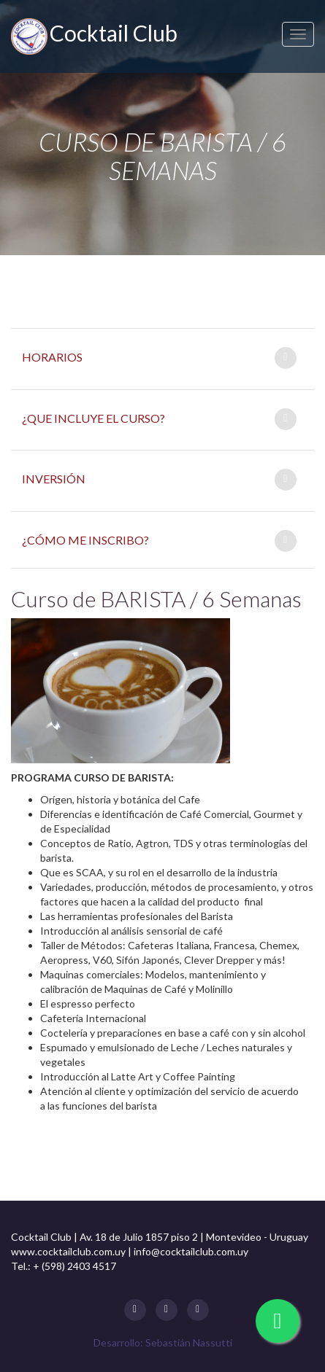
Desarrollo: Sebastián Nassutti (162, 1342)
